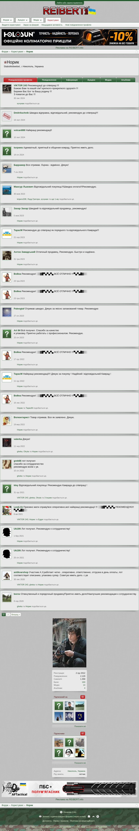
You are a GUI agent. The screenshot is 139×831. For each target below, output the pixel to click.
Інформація (72, 80)
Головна (89, 816)
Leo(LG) (18, 507)
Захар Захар (21, 208)
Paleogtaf (19, 308)
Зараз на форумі (31, 25)
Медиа (108, 80)
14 (84, 685)
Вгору (93, 816)
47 (83, 733)
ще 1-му (55, 199)
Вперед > (15, 614)
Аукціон (91, 80)
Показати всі (80, 726)
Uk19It (17, 528)
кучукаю (20, 103)
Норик (20, 177)
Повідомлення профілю (20, 80)
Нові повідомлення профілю (78, 25)
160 (83, 682)
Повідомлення (49, 80)
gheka (19, 451)
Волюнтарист (22, 417)
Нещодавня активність (51, 25)
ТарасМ (18, 230)
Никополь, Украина (76, 771)
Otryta (26, 451)
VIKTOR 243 (20, 85)
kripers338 (21, 199)
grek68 (17, 460)
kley (16, 485)
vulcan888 (19, 130)
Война (17, 273)
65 (83, 697)
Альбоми (125, 80)
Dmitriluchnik (21, 112)
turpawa (18, 147)
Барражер (19, 165)
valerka (18, 439)
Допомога (47, 821)
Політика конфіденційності (82, 821)
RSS (97, 816)
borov (17, 594)
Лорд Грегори (33, 199)
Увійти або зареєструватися (69, 3)
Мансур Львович (23, 186)
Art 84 (17, 330)
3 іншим (48, 498)
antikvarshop (21, 572)
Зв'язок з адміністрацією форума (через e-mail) (64, 816)
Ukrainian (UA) (69, 812)
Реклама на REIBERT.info (69, 47)
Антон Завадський (24, 252)
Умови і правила (60, 821)
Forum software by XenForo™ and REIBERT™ (69, 827)
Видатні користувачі (11, 25)
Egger (40, 519)
